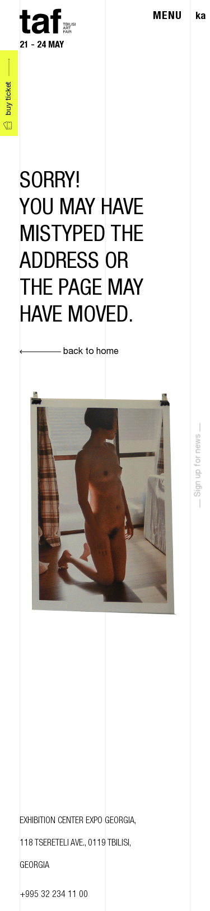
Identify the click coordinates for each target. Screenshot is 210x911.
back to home (69, 352)
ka (200, 17)
